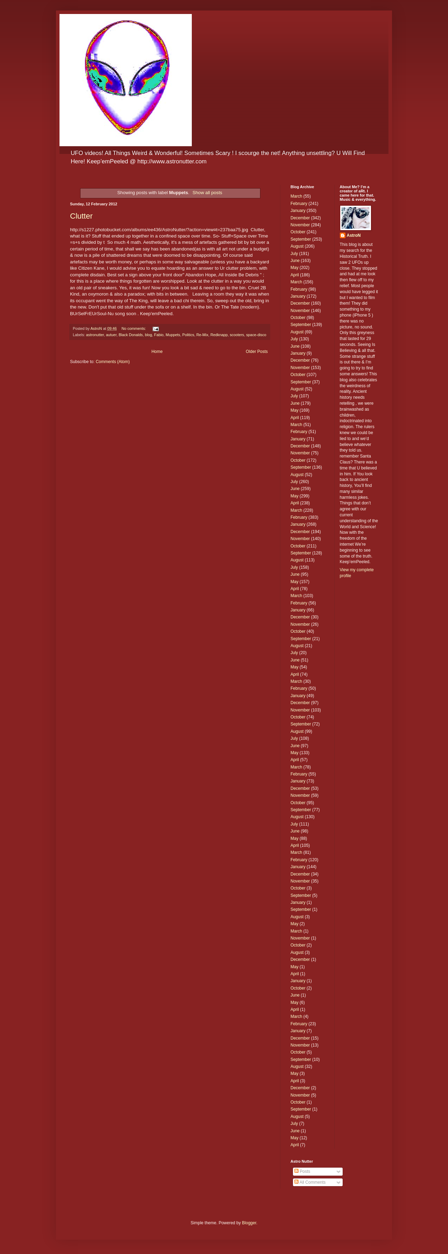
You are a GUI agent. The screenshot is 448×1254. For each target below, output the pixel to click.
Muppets (173, 335)
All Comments (310, 1182)
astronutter (95, 335)
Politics (188, 335)
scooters (237, 335)
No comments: (134, 328)
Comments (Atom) (113, 361)
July (294, 253)
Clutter (81, 216)
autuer (111, 335)
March (296, 196)
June (295, 260)
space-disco (256, 335)
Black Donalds (131, 335)
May (294, 267)
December (300, 217)
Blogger (249, 1222)
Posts (302, 1171)
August (296, 246)
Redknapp (218, 335)
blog (148, 335)
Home (157, 351)
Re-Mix (202, 335)
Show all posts (207, 192)
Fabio (158, 335)
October (298, 231)
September (300, 239)
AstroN (354, 235)
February (298, 203)
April (294, 274)
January (298, 210)
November (300, 224)
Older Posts (257, 351)
